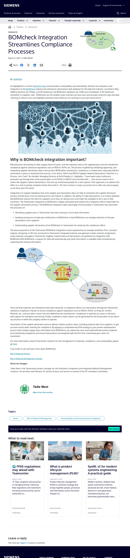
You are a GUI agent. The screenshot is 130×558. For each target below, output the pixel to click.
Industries (37, 20)
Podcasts (52, 20)
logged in (24, 543)
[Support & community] (114, 5)
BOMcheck (31, 89)
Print (64, 65)
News (15, 418)
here (15, 344)
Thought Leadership (73, 20)
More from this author (43, 392)
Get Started (114, 429)
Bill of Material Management (39, 418)
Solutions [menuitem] (28, 13)
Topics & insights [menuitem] (75, 13)
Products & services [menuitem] (12, 13)
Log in (98, 5)
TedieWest (17, 79)
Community (108, 20)
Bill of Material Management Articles (26, 358)
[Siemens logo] (11, 5)
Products (20, 20)
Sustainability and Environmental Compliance (81, 418)
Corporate (93, 20)
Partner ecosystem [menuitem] (56, 13)
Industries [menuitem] (40, 13)
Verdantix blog (39, 86)
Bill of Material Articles (20, 354)
